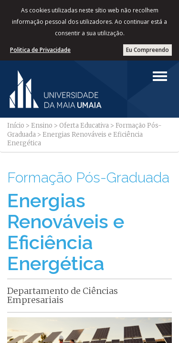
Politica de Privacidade (40, 50)
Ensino (42, 125)
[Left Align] (160, 76)
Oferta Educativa (84, 125)
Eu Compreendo (147, 50)
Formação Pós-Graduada (88, 177)
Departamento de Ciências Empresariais (62, 295)
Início (15, 125)
